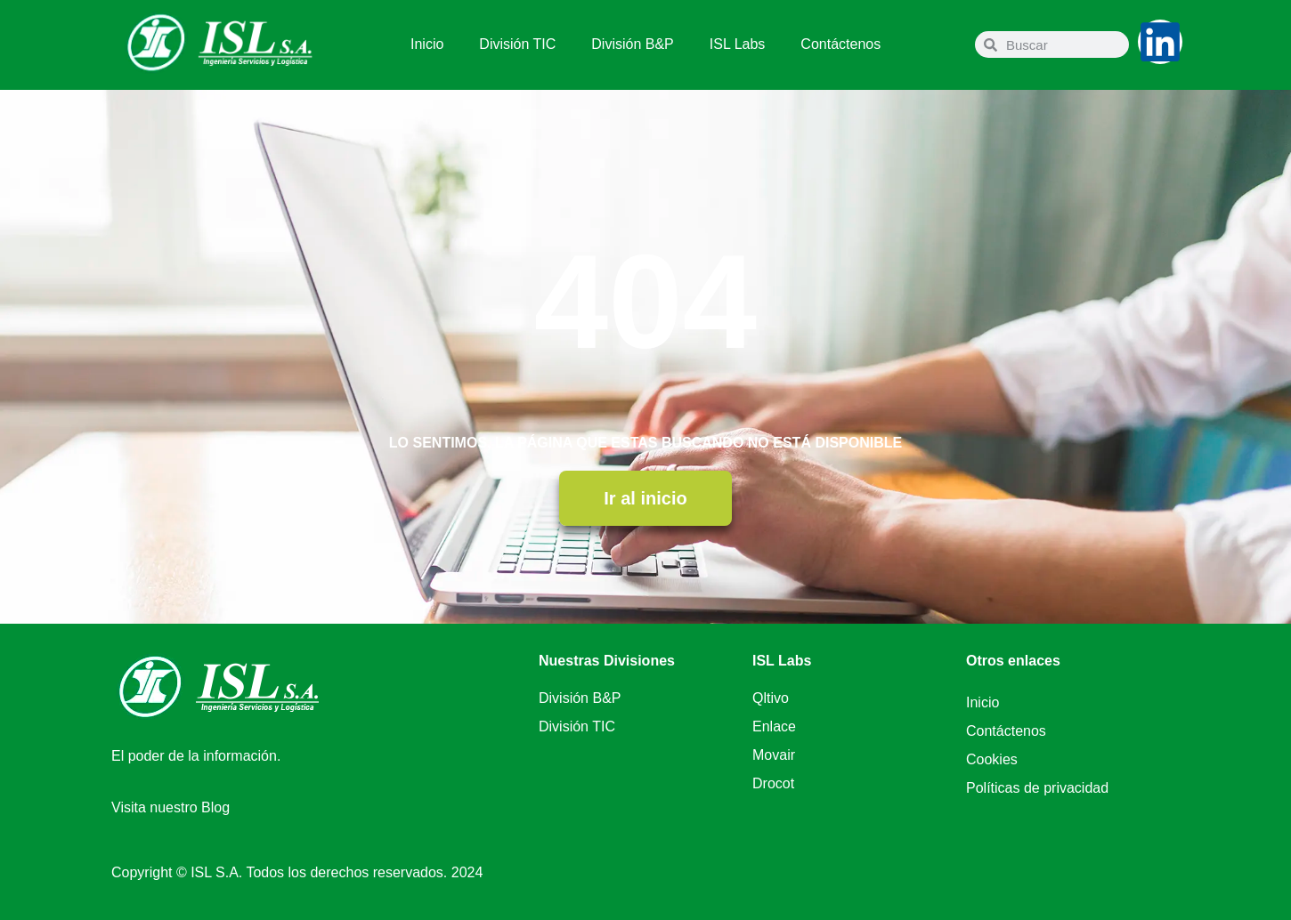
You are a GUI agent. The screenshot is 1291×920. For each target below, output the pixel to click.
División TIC (517, 44)
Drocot (773, 783)
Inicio (426, 44)
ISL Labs (738, 44)
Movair (773, 755)
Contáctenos (840, 44)
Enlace (774, 726)
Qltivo (770, 698)
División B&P (632, 44)
